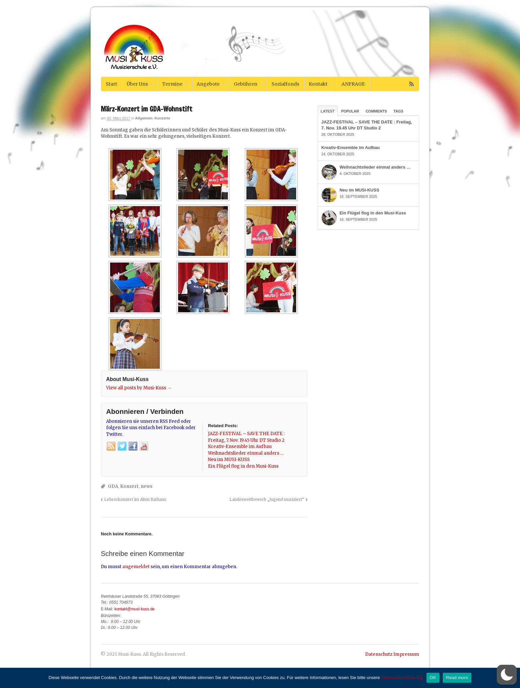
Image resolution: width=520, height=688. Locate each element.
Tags (399, 111)
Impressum (406, 654)
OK (433, 677)
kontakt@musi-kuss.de (134, 609)
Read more (457, 677)
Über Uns (137, 84)
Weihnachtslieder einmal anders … (375, 167)
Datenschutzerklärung (402, 677)
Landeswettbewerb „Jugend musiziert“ (266, 499)
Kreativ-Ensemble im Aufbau (350, 147)
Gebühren (245, 84)
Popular (350, 111)
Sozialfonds (285, 84)
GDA (113, 486)
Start (111, 84)
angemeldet (136, 567)
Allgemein (144, 118)
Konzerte (162, 118)
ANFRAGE (353, 84)
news (147, 486)
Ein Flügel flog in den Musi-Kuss (373, 212)
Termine (172, 84)
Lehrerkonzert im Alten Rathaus (135, 499)
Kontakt (318, 84)
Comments (376, 111)
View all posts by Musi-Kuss (138, 388)
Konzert (129, 486)
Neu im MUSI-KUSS (359, 190)
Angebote (208, 84)
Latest (328, 111)
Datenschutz (378, 654)
